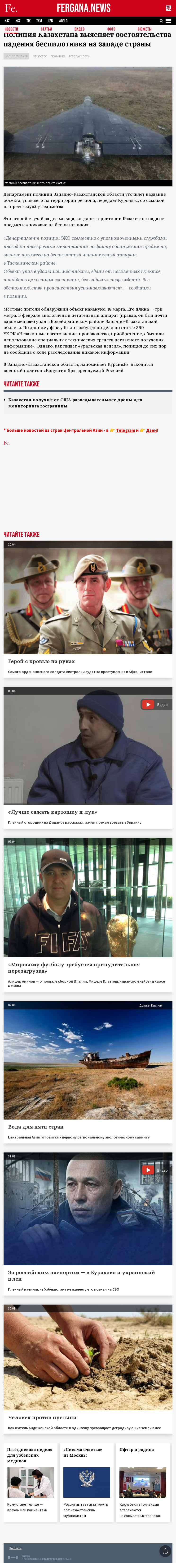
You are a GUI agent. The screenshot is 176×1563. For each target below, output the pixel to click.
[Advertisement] (88, 495)
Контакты (15, 1548)
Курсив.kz (128, 200)
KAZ (7, 20)
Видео (80, 29)
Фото (111, 29)
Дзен (151, 430)
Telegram (125, 430)
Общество (40, 56)
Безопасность (79, 56)
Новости (11, 29)
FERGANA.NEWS (84, 8)
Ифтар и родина (136, 1449)
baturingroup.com (52, 1559)
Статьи (46, 29)
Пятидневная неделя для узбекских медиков (30, 1455)
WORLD (63, 20)
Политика (58, 56)
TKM (39, 20)
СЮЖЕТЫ (145, 29)
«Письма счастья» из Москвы (82, 1452)
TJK (28, 20)
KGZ (18, 20)
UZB (50, 20)
